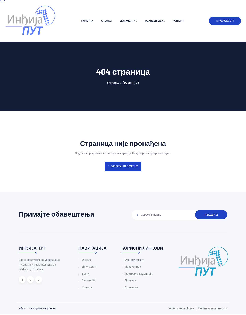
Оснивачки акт (134, 259)
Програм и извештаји (138, 274)
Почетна (87, 20)
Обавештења (154, 20)
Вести (85, 274)
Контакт (178, 20)
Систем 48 (88, 281)
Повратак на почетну (123, 166)
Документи (127, 20)
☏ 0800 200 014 (225, 20)
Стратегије (131, 288)
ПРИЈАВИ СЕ (211, 214)
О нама (106, 20)
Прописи (130, 281)
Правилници (133, 267)
